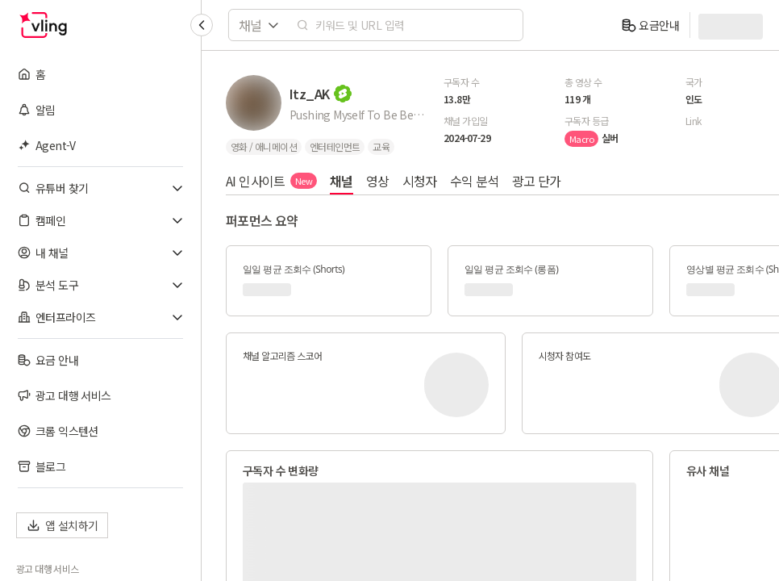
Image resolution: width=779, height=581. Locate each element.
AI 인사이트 (271, 180)
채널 (341, 180)
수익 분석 (474, 180)
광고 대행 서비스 (47, 568)
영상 (378, 180)
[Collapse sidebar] (201, 25)
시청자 (419, 180)
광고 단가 (536, 180)
